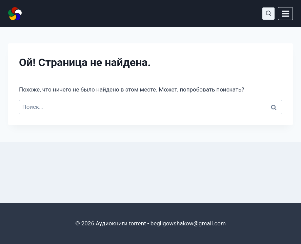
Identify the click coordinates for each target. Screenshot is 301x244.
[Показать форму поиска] (268, 13)
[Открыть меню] (285, 13)
